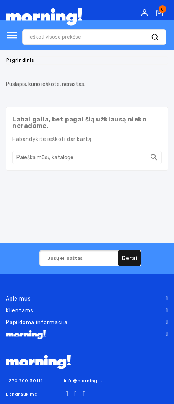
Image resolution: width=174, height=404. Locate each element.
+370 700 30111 (24, 380)
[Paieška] (87, 157)
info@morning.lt (83, 380)
